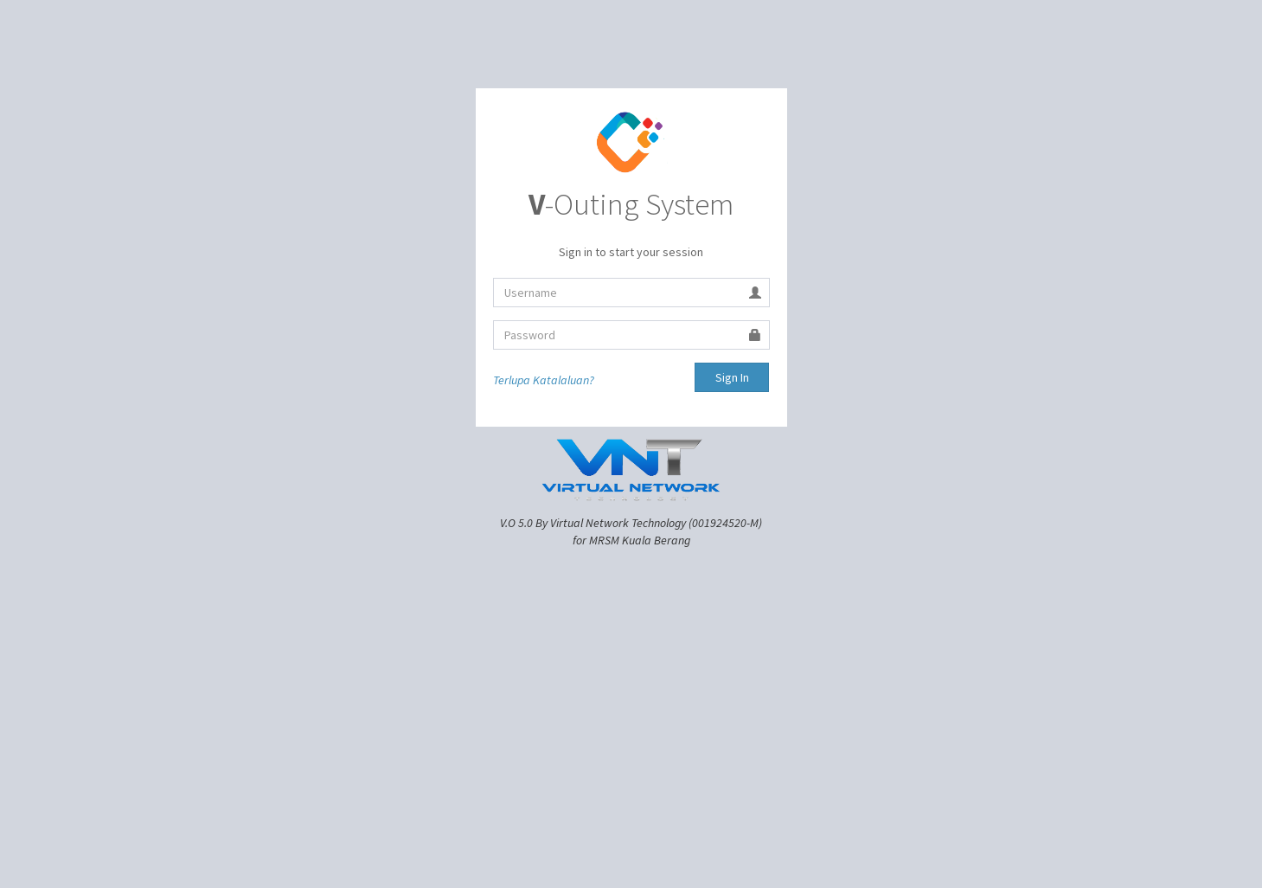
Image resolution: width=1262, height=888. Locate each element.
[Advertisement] (631, 678)
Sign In (732, 377)
